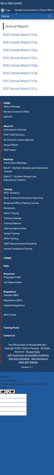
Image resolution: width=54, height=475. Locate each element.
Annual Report (11, 145)
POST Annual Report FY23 (20, 42)
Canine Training (11, 233)
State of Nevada (12, 106)
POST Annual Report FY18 (19, 80)
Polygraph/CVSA (12, 277)
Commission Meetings (15, 163)
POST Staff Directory (14, 134)
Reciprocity (9, 208)
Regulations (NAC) (13, 300)
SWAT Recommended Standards (20, 243)
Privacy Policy (33, 351)
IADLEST (8, 116)
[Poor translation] (10, 391)
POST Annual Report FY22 (20, 49)
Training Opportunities (15, 228)
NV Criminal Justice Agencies (19, 139)
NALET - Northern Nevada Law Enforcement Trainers (26, 170)
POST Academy (11, 193)
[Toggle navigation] (50, 16)
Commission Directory (15, 129)
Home (4, 16)
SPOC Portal (10, 314)
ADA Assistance (39, 358)
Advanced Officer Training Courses (21, 203)
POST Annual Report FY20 (20, 65)
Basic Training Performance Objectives (23, 198)
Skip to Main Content (11, 3)
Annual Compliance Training (18, 248)
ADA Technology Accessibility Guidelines (28, 355)
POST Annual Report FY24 (20, 34)
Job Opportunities (13, 282)
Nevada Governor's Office (16, 111)
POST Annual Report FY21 (19, 57)
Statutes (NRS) (11, 295)
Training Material (12, 223)
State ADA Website (28, 362)
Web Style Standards (19, 358)
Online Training (11, 213)
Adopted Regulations (14, 305)
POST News (10, 150)
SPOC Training (11, 238)
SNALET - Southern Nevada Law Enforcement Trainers (20, 178)
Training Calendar (13, 218)
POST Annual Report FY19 (20, 72)
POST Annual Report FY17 (19, 88)
